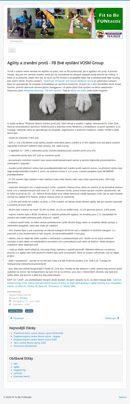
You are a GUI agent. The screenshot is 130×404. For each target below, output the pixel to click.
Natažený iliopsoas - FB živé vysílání (42, 90)
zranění (29, 311)
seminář (18, 373)
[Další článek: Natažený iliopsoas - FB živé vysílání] (112, 318)
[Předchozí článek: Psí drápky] (17, 318)
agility (17, 367)
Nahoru (122, 397)
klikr (16, 363)
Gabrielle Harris (22, 376)
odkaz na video (78, 90)
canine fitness (15, 311)
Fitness (24, 298)
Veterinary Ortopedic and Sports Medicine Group (69, 81)
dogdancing (20, 370)
